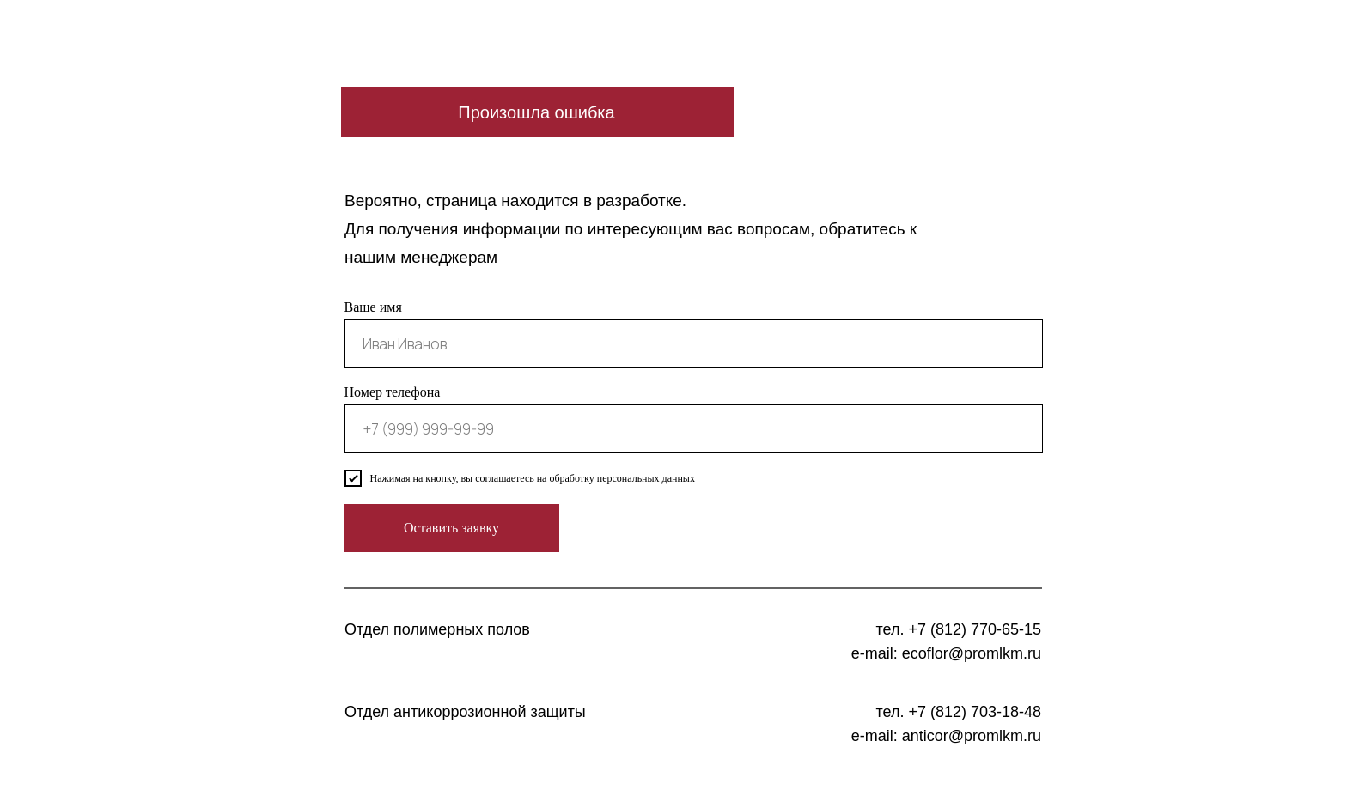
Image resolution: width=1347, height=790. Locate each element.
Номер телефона (392, 392)
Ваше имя (373, 307)
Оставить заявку (451, 527)
